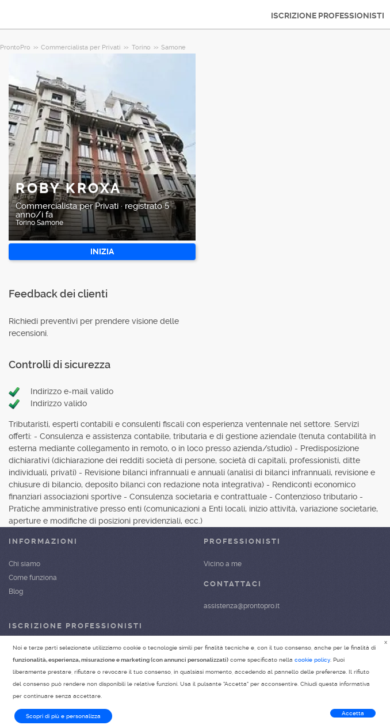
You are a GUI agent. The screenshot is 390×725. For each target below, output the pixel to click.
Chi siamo (24, 564)
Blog (16, 591)
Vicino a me (223, 564)
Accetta (353, 713)
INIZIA (102, 251)
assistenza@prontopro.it (242, 606)
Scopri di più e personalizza (63, 716)
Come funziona (33, 578)
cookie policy (312, 660)
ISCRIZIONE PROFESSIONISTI (327, 15)
